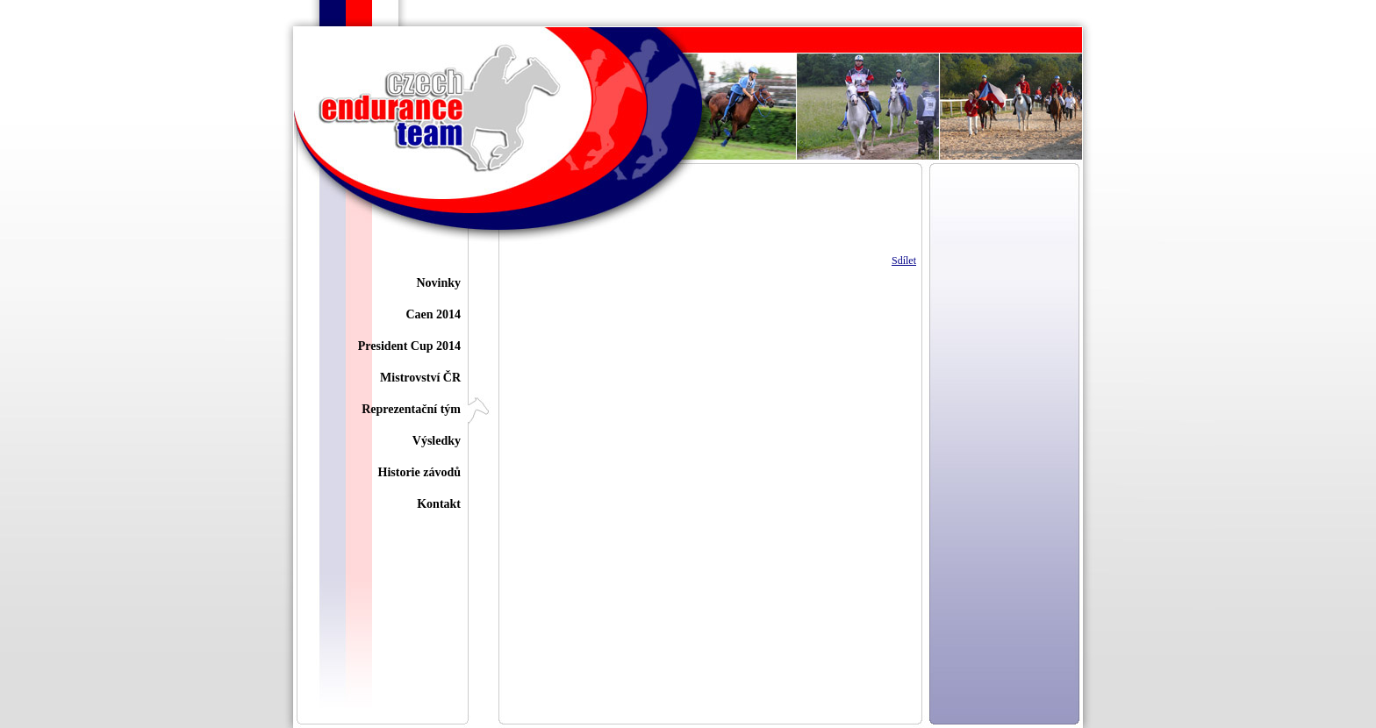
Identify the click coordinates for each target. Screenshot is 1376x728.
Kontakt (439, 503)
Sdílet (904, 260)
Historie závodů (420, 472)
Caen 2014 (433, 314)
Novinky (438, 282)
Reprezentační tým (411, 409)
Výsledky (436, 440)
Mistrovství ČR (420, 377)
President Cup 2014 (409, 346)
